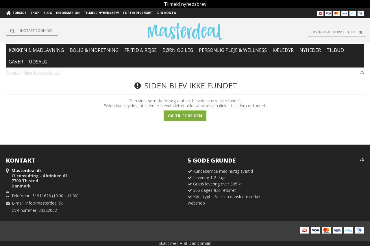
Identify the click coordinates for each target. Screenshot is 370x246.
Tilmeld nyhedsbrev (185, 4)
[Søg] (32, 30)
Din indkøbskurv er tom (338, 32)
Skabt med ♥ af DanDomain (185, 243)
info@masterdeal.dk (44, 203)
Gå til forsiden (185, 116)
